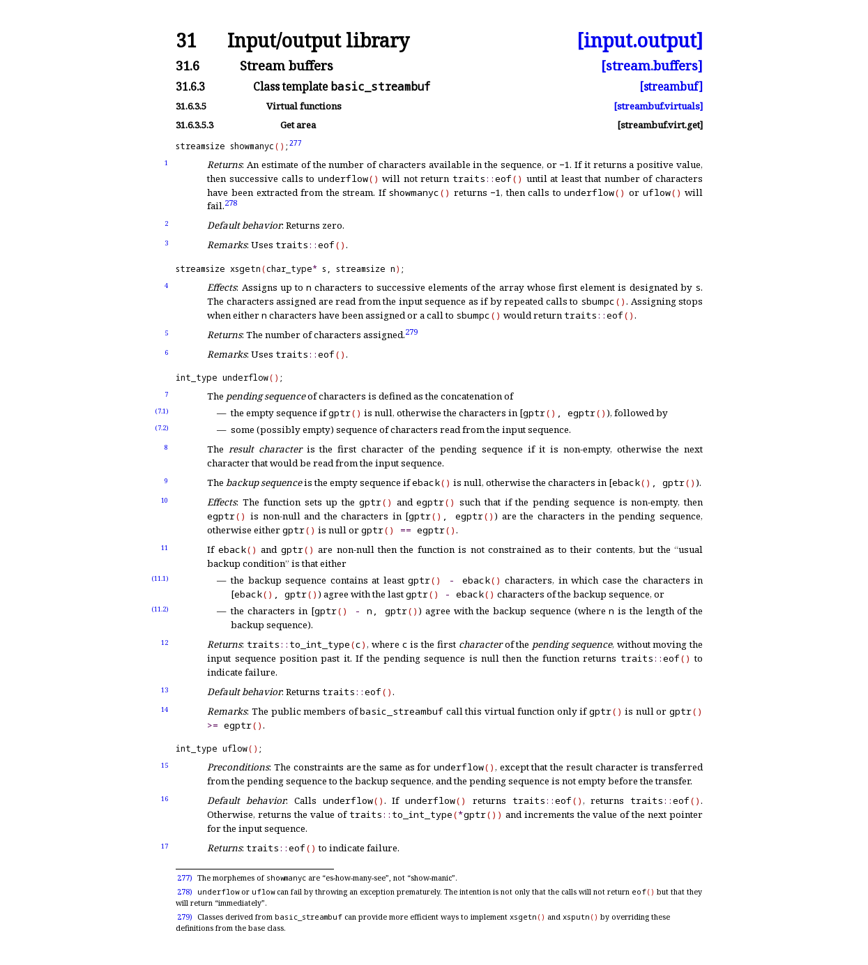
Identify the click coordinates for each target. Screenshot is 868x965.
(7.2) (161, 427)
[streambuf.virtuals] (658, 106)
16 (164, 798)
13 (164, 689)
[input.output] (640, 40)
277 (295, 143)
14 (164, 709)
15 (164, 765)
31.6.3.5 (191, 106)
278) (184, 892)
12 (164, 642)
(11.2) (160, 609)
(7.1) (161, 411)
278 (230, 202)
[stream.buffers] (652, 66)
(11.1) (160, 578)
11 (164, 547)
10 (164, 500)
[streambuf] (671, 87)
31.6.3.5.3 (194, 125)
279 (411, 331)
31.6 (187, 66)
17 (164, 846)
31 (186, 40)
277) (184, 878)
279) (184, 917)
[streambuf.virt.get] (660, 125)
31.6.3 (190, 87)
